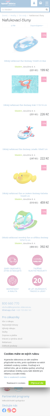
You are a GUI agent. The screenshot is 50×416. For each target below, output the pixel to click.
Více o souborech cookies (15, 377)
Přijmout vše (37, 383)
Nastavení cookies (16, 383)
